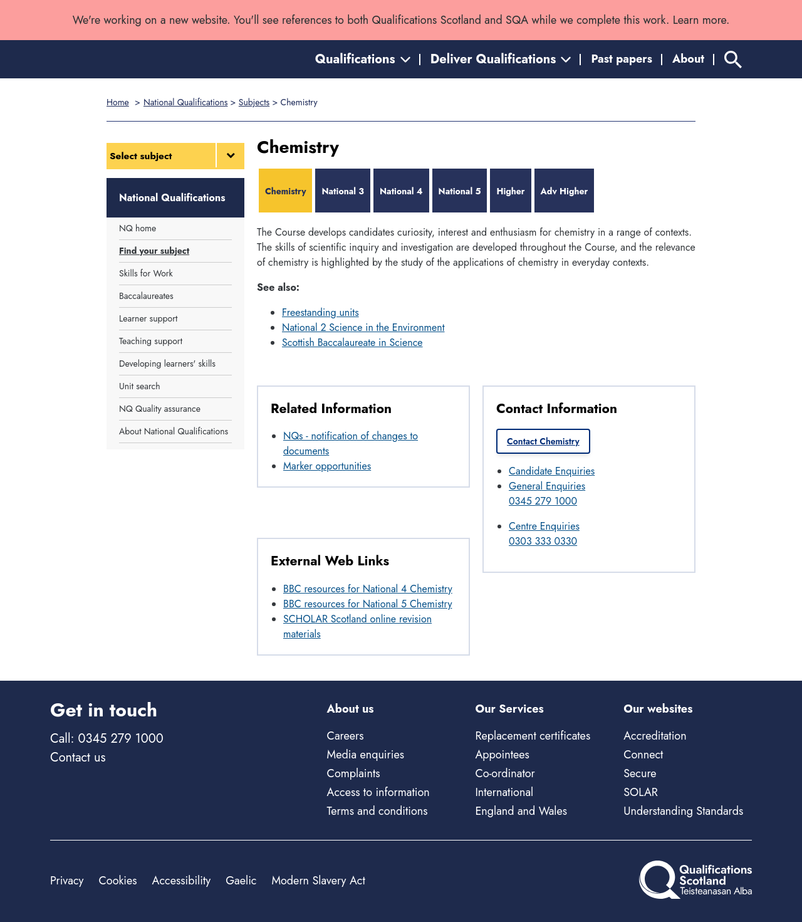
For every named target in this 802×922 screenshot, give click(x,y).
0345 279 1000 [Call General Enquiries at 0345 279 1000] (543, 501)
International (504, 792)
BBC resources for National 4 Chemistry (367, 589)
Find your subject (154, 250)
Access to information (378, 792)
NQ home (137, 228)
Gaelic (241, 880)
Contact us (77, 757)
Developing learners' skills (167, 363)
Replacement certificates (532, 736)
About (688, 59)
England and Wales (521, 811)
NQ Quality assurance (159, 408)
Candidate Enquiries (552, 471)
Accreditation (654, 736)
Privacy (66, 880)
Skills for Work (146, 273)
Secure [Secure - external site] (639, 773)
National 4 (401, 191)
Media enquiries (365, 755)
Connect (643, 755)
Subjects (254, 102)
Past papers (621, 59)
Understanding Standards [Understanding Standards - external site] (683, 811)
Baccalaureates (146, 296)
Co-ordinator (504, 773)
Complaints (353, 773)
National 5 (460, 191)
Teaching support (150, 341)
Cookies (117, 880)
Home (118, 102)
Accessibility (181, 880)
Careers (345, 736)
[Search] (733, 59)
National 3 (342, 191)
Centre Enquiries (544, 526)
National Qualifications (185, 102)
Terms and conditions (377, 811)
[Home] (106, 59)
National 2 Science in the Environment (363, 327)
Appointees (502, 755)
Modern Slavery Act (318, 880)
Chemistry (285, 191)
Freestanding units (320, 312)
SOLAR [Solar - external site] (640, 792)
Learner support (148, 318)
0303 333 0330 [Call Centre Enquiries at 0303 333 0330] (543, 541)
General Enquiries (547, 486)
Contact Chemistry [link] (543, 441)
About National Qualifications (173, 431)
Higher (510, 191)
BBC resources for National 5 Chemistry (367, 604)
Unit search (139, 386)
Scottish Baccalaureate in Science (352, 342)
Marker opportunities (327, 466)
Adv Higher (564, 191)
